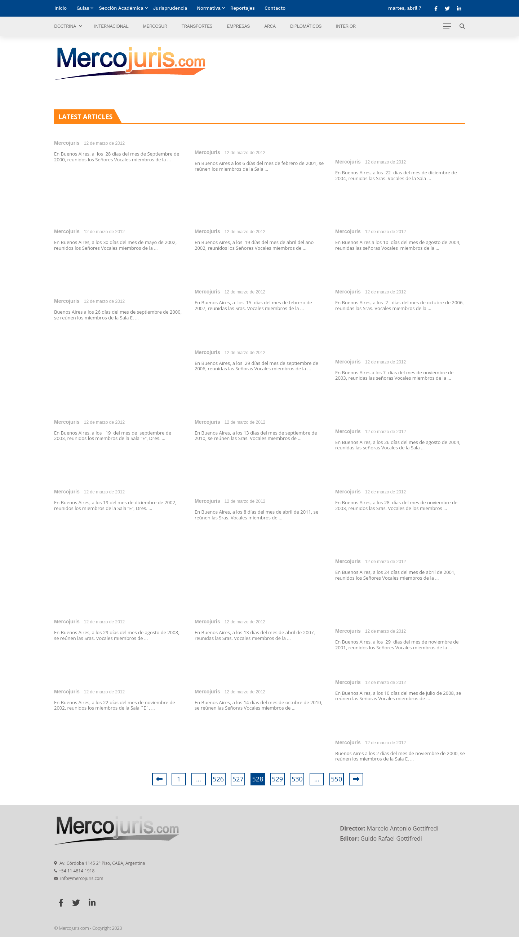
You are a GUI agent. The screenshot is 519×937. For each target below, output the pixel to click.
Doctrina (65, 26)
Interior (346, 26)
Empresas (238, 26)
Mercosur (155, 26)
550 (336, 779)
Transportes (196, 26)
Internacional (111, 26)
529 (277, 779)
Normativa (209, 8)
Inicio (60, 8)
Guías (82, 8)
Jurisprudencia (170, 8)
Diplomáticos (305, 26)
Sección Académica (121, 8)
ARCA (270, 26)
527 (238, 779)
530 (297, 779)
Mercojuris (67, 143)
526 (218, 779)
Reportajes (242, 8)
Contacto (275, 8)
